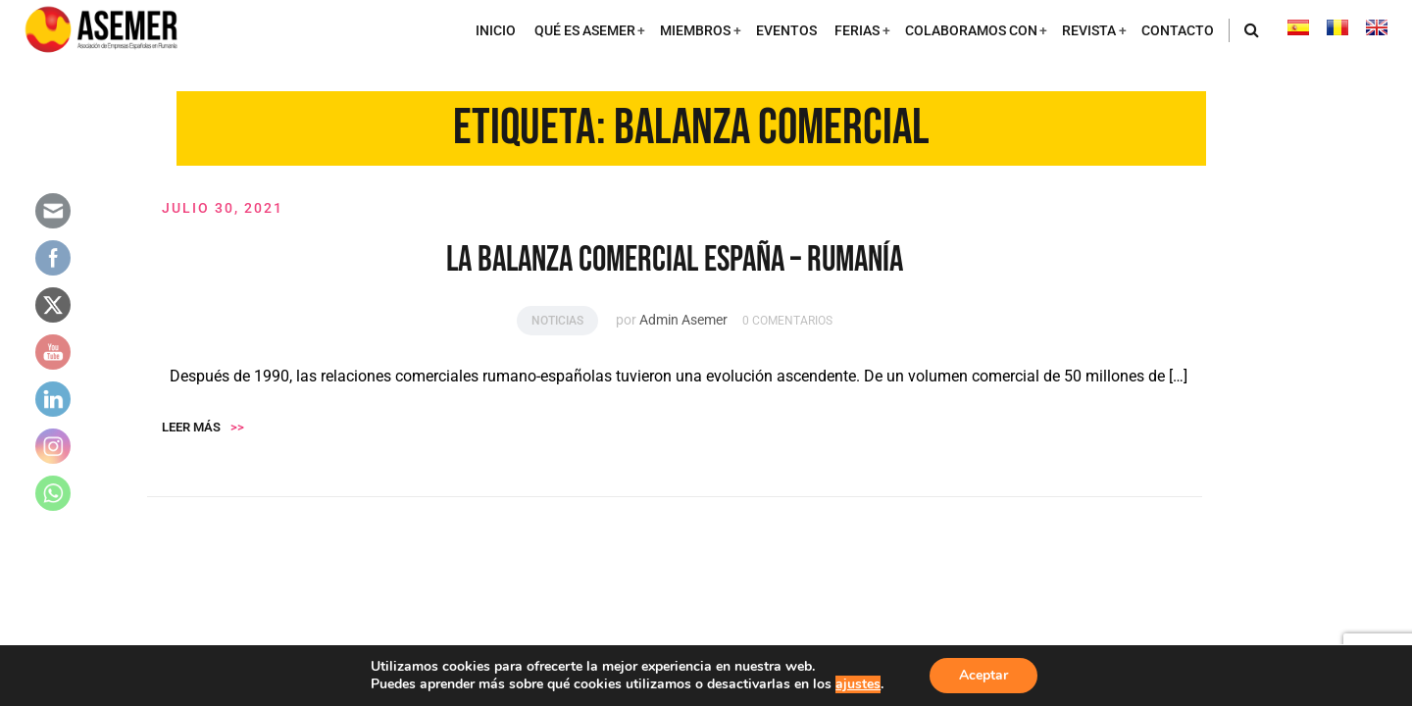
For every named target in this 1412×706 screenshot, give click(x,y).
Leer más (203, 428)
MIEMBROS (695, 31)
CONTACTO (1177, 31)
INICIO (496, 31)
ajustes (858, 684)
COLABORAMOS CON (971, 31)
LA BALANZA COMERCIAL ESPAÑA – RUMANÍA (674, 261)
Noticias (557, 321)
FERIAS (857, 31)
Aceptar (983, 675)
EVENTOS (786, 31)
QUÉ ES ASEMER (584, 31)
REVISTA (1089, 31)
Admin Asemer (683, 320)
